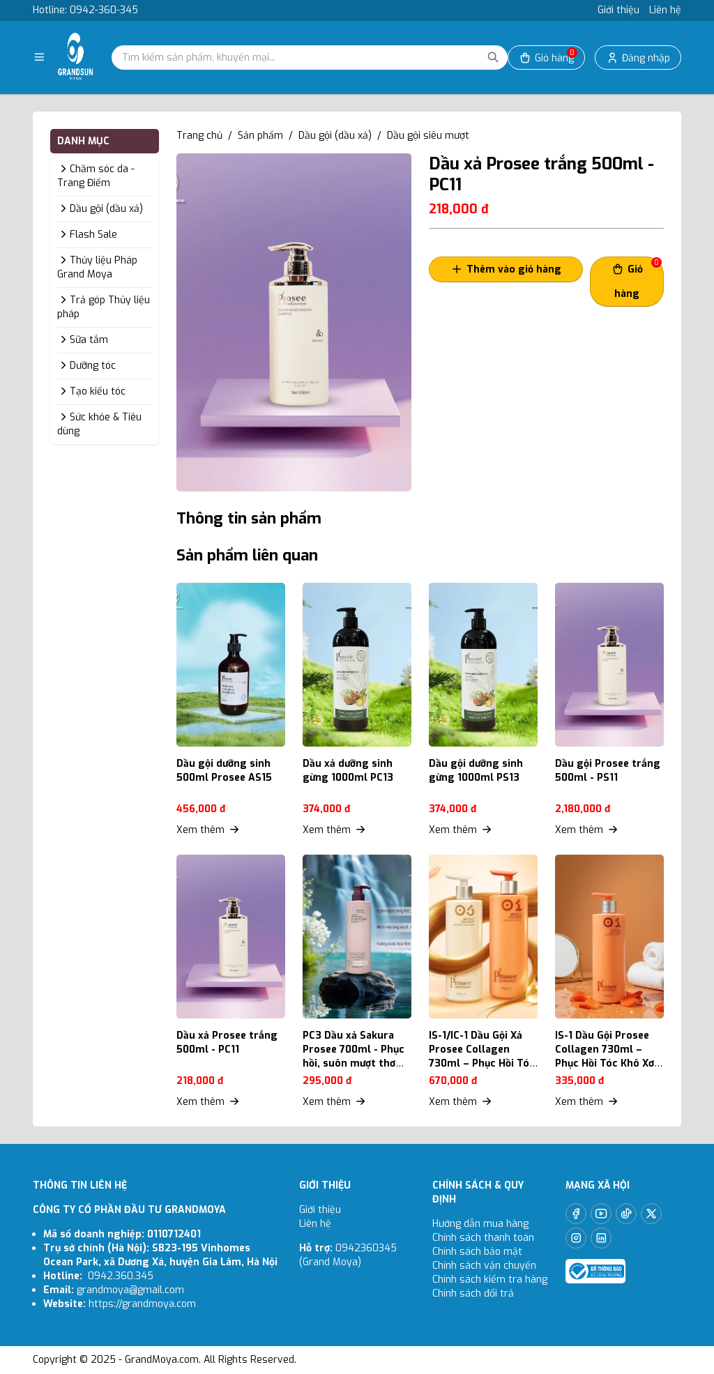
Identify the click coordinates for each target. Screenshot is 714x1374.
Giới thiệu (618, 10)
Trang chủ (199, 135)
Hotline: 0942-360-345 (85, 10)
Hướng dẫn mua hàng (480, 1223)
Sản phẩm (260, 135)
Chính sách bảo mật (477, 1251)
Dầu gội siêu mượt (428, 135)
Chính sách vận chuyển (485, 1265)
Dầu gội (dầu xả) (335, 135)
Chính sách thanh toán (483, 1237)
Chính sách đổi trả (473, 1293)
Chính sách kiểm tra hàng (489, 1279)
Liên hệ (665, 10)
